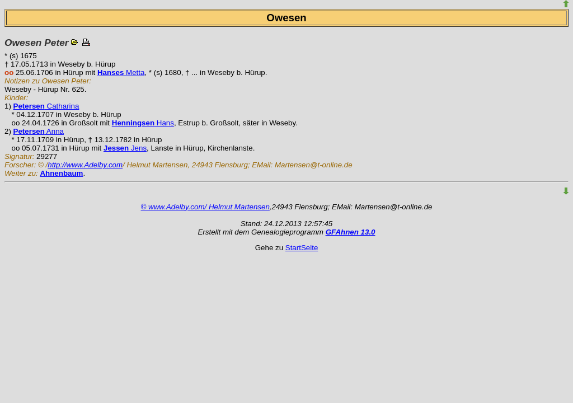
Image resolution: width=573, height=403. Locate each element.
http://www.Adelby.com (85, 165)
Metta (120, 72)
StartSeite (301, 247)
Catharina (46, 106)
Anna (38, 131)
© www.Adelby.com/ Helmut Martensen (205, 207)
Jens (125, 148)
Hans (143, 123)
